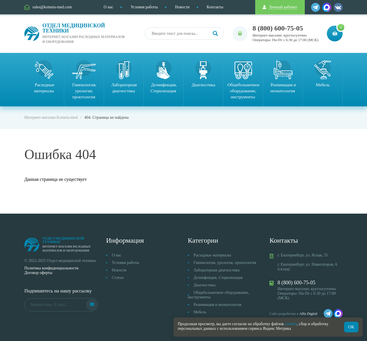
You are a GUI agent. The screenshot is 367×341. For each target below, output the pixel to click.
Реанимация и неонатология (217, 304)
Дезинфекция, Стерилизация (218, 277)
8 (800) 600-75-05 (278, 28)
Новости (182, 7)
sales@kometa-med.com (52, 7)
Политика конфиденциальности (51, 268)
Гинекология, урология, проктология (225, 262)
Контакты (215, 7)
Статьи (118, 277)
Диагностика (204, 285)
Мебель (200, 312)
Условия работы (144, 7)
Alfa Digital (308, 313)
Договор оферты (38, 273)
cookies (291, 324)
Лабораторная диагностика (216, 270)
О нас (109, 7)
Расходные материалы (212, 255)
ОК (351, 327)
